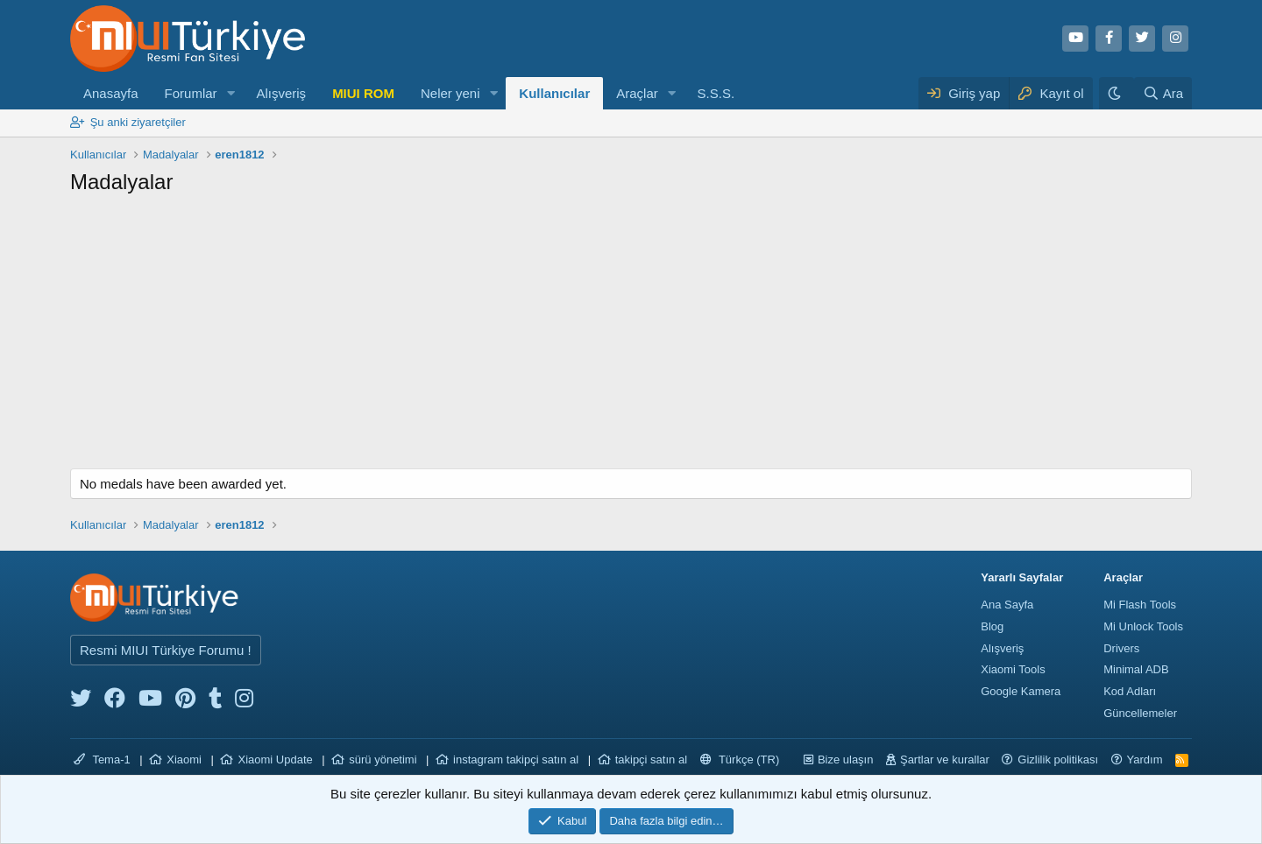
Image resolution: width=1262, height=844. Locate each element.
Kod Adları (1129, 691)
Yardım (1145, 759)
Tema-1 (102, 759)
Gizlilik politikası (1057, 759)
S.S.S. (716, 93)
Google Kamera (1020, 691)
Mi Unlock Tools (1143, 626)
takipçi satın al (651, 759)
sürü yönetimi (382, 759)
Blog (992, 626)
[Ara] (1163, 93)
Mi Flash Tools (1139, 604)
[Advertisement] (631, 337)
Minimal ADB (1135, 669)
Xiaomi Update (275, 759)
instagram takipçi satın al (515, 759)
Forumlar (191, 93)
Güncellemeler (1140, 713)
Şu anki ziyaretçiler (138, 122)
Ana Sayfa (1007, 604)
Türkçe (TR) (740, 759)
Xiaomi (184, 759)
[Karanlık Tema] (1116, 93)
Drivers (1121, 648)
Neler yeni (450, 93)
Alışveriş (281, 93)
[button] (230, 93)
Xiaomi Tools (1013, 669)
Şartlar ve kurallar (944, 759)
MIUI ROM (363, 93)
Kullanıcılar (554, 93)
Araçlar (637, 93)
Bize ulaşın (846, 759)
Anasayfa (110, 93)
